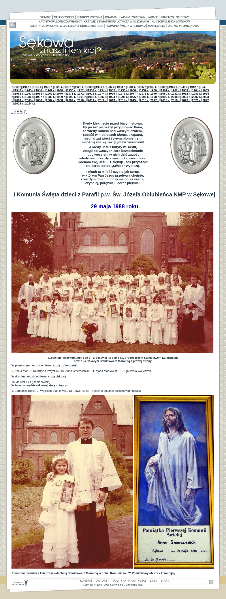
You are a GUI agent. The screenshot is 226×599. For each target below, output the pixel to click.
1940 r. (173, 87)
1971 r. (71, 93)
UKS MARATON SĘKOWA (183, 26)
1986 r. (29, 97)
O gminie (45, 17)
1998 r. (154, 97)
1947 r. (50, 90)
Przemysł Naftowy (175, 17)
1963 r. (186, 90)
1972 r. (81, 93)
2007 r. (50, 100)
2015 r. (134, 100)
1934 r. (131, 87)
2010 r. (81, 100)
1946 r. (40, 90)
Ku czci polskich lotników (171, 21)
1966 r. (19, 93)
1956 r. (123, 90)
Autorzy (102, 580)
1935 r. (142, 87)
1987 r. (40, 97)
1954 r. (102, 90)
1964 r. (196, 90)
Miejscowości (64, 17)
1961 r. (165, 90)
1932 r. (110, 87)
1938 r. (162, 87)
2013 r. (113, 100)
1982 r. (186, 93)
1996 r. (134, 97)
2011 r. (92, 100)
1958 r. (134, 90)
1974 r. (102, 93)
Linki (153, 580)
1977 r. (134, 93)
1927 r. (68, 87)
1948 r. (61, 90)
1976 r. (123, 93)
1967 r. (29, 93)
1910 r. (16, 87)
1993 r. (102, 97)
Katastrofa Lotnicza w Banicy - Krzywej (67, 21)
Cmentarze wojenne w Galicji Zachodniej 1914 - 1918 (66, 26)
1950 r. (71, 90)
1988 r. (50, 97)
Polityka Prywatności (129, 580)
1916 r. (37, 87)
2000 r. (175, 97)
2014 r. (123, 100)
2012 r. (102, 100)
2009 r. (71, 100)
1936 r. (152, 87)
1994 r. (113, 97)
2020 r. (186, 100)
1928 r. (79, 87)
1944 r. (19, 90)
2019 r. (175, 100)
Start (165, 580)
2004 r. (19, 100)
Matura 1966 (156, 26)
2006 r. (40, 100)
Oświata (111, 17)
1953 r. (92, 90)
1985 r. (19, 97)
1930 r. (89, 87)
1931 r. (100, 87)
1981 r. (175, 93)
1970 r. (61, 93)
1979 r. (154, 93)
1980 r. (165, 93)
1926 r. (58, 87)
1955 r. (113, 90)
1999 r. (165, 97)
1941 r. (183, 87)
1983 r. (196, 93)
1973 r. (92, 93)
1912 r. (27, 87)
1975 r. (113, 93)
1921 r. (48, 87)
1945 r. (29, 90)
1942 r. (194, 87)
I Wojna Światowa (132, 17)
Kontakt (86, 580)
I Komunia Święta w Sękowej (126, 26)
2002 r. (196, 97)
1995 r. (123, 97)
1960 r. (154, 90)
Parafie (153, 17)
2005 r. (29, 100)
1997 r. (144, 97)
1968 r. (40, 93)
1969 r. (50, 93)
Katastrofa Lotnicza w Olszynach (124, 21)
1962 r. (175, 90)
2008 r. (61, 100)
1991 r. (81, 97)
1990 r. (71, 97)
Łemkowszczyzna (89, 17)
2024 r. (29, 103)
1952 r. (81, 90)
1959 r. (144, 90)
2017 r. (154, 100)
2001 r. (186, 97)
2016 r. (144, 100)
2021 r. (196, 100)
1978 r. (144, 93)
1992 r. (92, 97)
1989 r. (61, 97)
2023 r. (19, 103)
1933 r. (121, 87)
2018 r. (165, 100)
